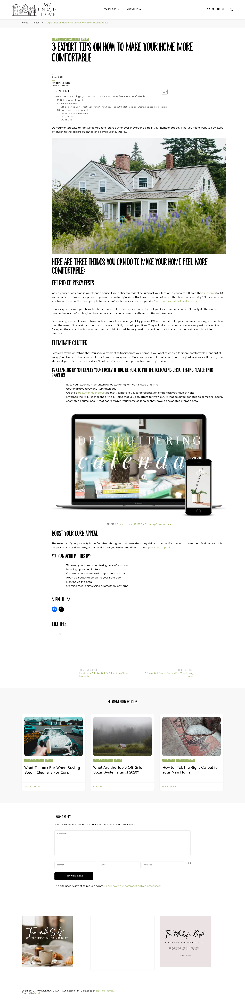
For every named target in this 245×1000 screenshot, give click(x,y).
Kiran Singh (58, 77)
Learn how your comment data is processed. (132, 886)
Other (85, 39)
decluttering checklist (92, 392)
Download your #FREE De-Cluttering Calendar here (144, 524)
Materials (169, 760)
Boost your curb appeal (74, 110)
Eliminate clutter (69, 103)
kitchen (208, 293)
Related (68, 120)
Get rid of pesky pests (72, 100)
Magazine (132, 9)
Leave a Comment (63, 85)
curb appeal (162, 547)
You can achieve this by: (76, 113)
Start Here (110, 9)
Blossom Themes (104, 991)
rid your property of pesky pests (176, 301)
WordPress (39, 993)
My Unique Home (70, 39)
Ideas (55, 39)
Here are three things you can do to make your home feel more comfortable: (100, 96)
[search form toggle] (231, 9)
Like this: (69, 117)
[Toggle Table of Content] (163, 92)
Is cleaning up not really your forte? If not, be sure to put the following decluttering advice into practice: (115, 107)
